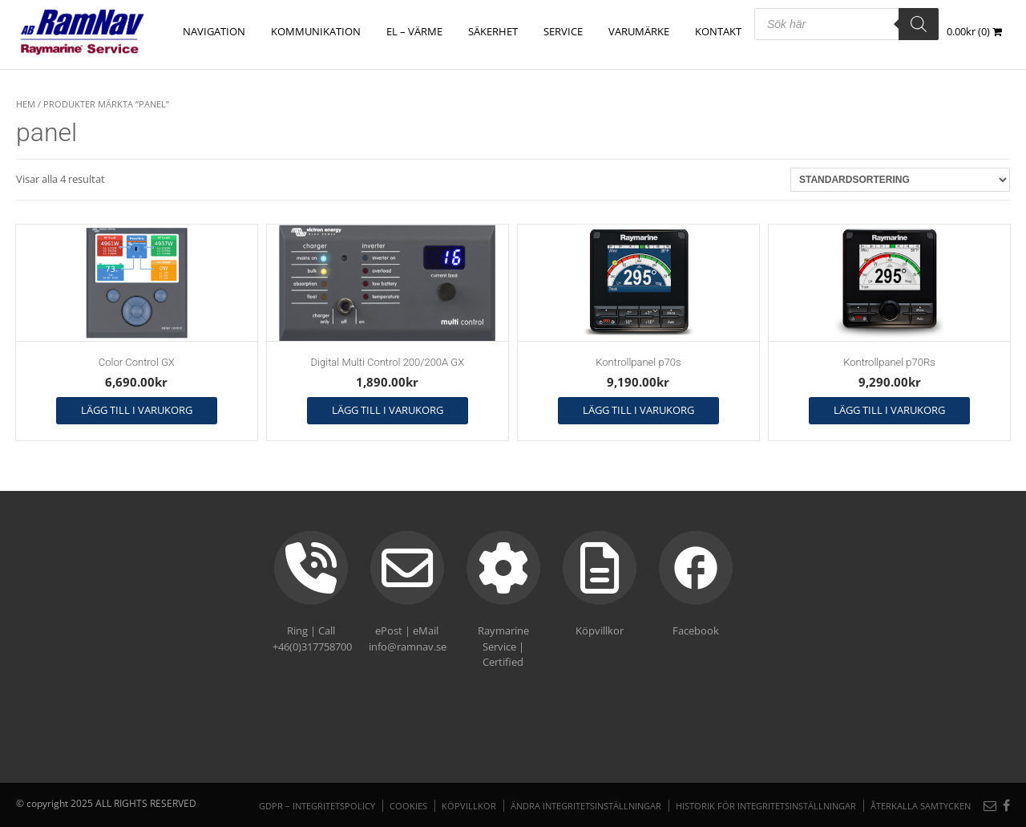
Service (563, 31)
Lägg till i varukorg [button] (136, 410)
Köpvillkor (469, 806)
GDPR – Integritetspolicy (317, 806)
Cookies (408, 806)
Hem (25, 104)
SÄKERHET (493, 31)
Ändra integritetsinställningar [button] (586, 806)
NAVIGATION (214, 31)
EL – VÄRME (414, 31)
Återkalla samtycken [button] (920, 806)
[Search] (919, 24)
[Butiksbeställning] (900, 180)
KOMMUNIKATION (316, 31)
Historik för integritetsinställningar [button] (766, 806)
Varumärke (638, 31)
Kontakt (718, 31)
